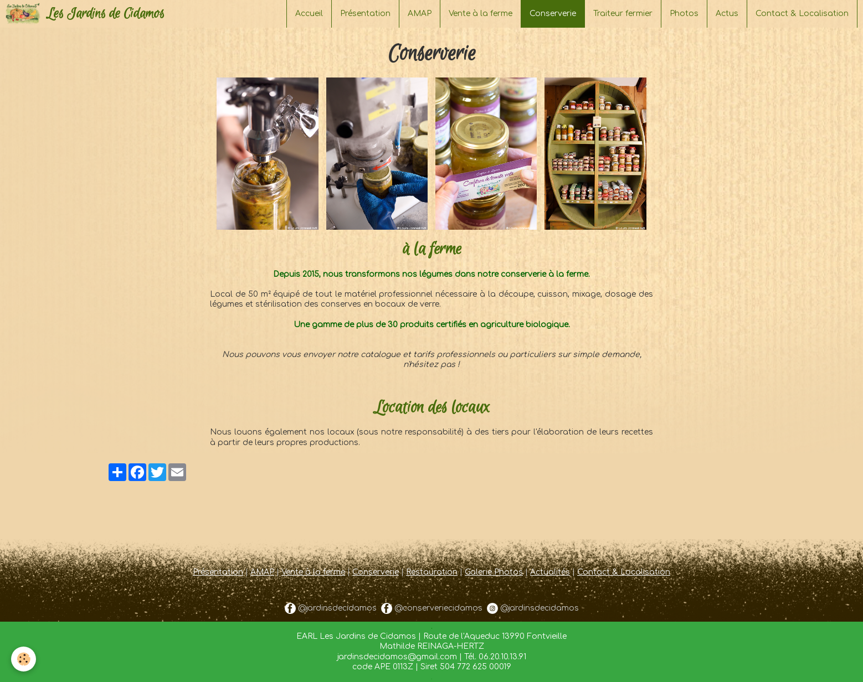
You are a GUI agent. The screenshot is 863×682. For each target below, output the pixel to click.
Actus (727, 13)
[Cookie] (23, 659)
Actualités (550, 572)
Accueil (309, 13)
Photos (684, 13)
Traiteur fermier (623, 13)
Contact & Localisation (802, 13)
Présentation (365, 13)
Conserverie (375, 572)
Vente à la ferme (480, 13)
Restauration (432, 572)
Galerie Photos (494, 572)
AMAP (420, 13)
